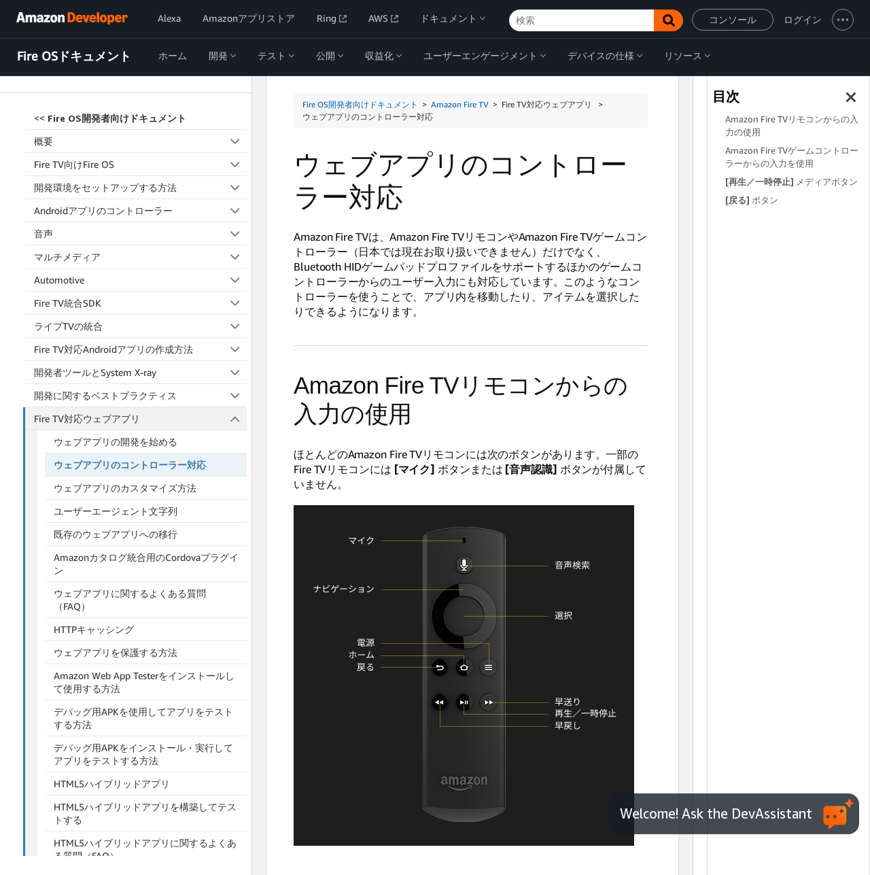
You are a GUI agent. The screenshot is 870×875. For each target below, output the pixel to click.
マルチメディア (140, 122)
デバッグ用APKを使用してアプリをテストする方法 (143, 584)
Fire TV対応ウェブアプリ (140, 284)
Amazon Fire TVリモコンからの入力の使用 (791, 125)
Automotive (140, 145)
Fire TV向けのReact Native (140, 746)
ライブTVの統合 (140, 192)
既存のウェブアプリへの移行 (115, 400)
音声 (140, 99)
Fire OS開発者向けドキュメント (360, 104)
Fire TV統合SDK (140, 168)
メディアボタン (791, 182)
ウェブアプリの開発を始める (115, 307)
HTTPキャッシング (94, 495)
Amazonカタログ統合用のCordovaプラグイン (146, 429)
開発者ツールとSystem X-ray (140, 238)
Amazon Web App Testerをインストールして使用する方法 (144, 548)
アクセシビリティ (140, 769)
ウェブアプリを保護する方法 (115, 518)
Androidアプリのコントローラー (140, 76)
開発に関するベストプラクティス (140, 261)
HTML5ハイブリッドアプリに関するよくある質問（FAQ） (145, 715)
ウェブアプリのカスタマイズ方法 (125, 354)
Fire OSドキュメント (74, 56)
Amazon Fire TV (460, 104)
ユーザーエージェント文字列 (115, 377)
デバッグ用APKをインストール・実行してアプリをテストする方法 (143, 620)
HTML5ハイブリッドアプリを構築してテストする (145, 679)
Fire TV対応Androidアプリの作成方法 (140, 215)
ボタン (751, 200)
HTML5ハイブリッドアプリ (112, 649)
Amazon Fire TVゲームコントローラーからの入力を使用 (791, 157)
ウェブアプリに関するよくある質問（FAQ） (130, 465)
